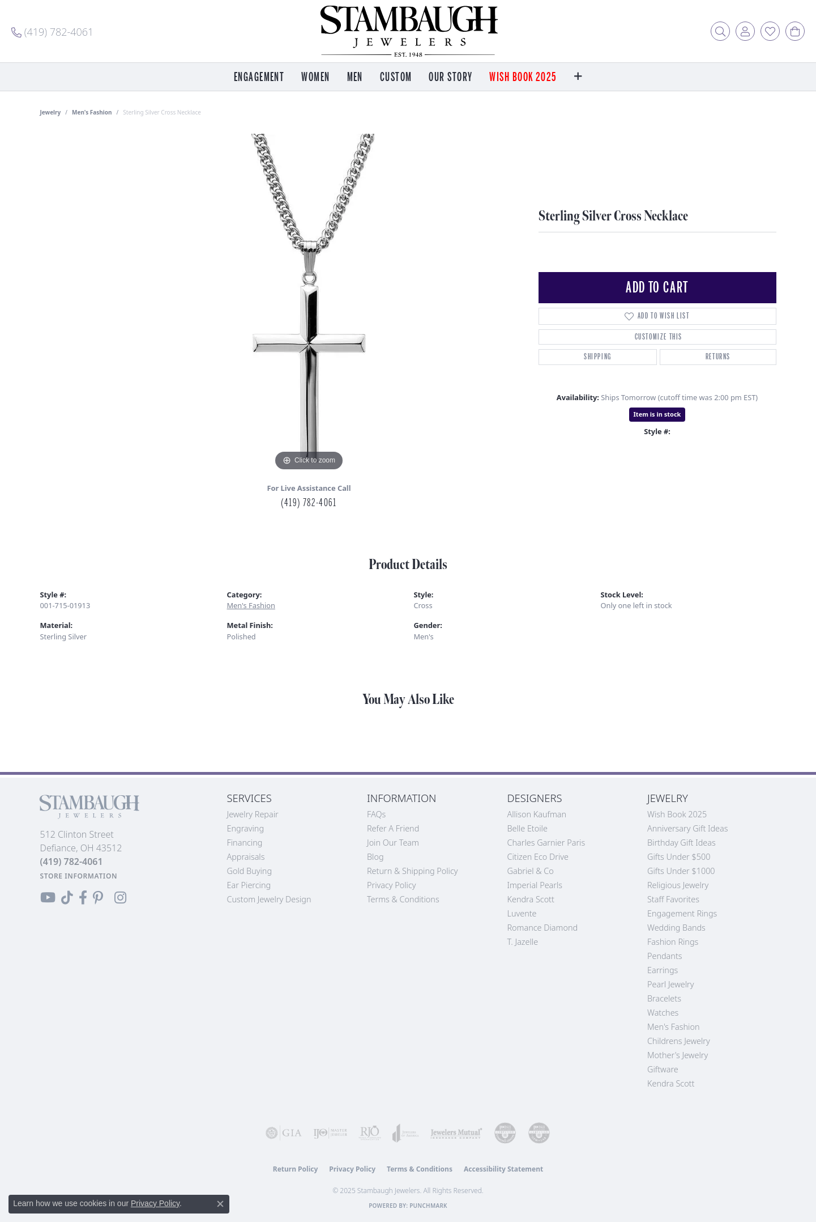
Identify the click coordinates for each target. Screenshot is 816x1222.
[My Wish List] (770, 31)
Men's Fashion (92, 112)
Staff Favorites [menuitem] (673, 899)
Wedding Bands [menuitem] (676, 927)
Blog (375, 856)
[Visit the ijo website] (330, 1133)
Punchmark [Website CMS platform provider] (428, 1206)
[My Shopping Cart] (795, 31)
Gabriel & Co (530, 870)
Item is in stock (657, 414)
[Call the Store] (71, 861)
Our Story (450, 77)
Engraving (245, 828)
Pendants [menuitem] (664, 956)
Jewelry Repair (253, 814)
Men (355, 77)
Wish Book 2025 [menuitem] (677, 814)
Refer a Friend (393, 828)
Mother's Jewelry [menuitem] (677, 1055)
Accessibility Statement (503, 1169)
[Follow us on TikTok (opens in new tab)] (67, 898)
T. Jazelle (523, 941)
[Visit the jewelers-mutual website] (456, 1133)
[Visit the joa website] (405, 1133)
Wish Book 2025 (523, 77)
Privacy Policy (391, 885)
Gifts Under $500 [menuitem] (678, 856)
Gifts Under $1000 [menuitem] (681, 870)
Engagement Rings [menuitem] (682, 913)
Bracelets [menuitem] (664, 998)
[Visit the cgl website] (539, 1133)
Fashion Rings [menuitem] (672, 941)
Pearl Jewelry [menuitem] (670, 984)
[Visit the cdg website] (505, 1133)
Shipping (598, 356)
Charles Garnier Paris (546, 842)
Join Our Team (393, 842)
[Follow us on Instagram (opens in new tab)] (120, 898)
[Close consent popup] (220, 1203)
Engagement (259, 77)
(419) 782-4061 (308, 502)
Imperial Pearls (535, 885)
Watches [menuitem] (662, 1012)
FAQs (376, 814)
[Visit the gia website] (284, 1133)
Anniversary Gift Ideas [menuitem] (687, 828)
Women (315, 77)
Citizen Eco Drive (538, 856)
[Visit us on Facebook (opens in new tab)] (83, 898)
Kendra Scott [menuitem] (670, 1083)
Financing (245, 842)
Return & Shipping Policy (412, 870)
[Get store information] (79, 876)
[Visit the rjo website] (369, 1133)
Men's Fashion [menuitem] (673, 1026)
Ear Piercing (249, 885)
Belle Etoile (527, 828)
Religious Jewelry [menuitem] (677, 885)
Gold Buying (249, 870)
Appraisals (246, 856)
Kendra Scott (530, 899)
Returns (718, 356)
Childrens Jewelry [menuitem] (678, 1041)
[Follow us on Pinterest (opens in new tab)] (98, 898)
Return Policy (295, 1169)
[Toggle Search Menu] (720, 31)
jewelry (50, 112)
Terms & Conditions (403, 899)
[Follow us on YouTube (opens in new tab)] (47, 898)
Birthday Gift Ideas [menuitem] (681, 842)
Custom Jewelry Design (269, 899)
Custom (396, 77)
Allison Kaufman (537, 814)
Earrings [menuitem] (662, 970)
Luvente (522, 913)
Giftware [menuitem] (662, 1069)
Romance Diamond (542, 927)
